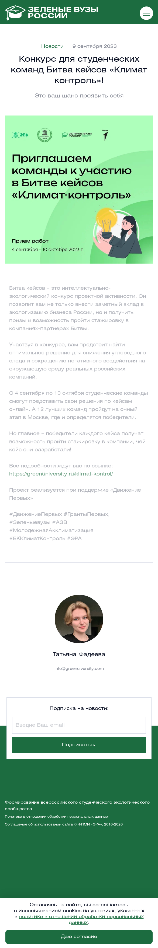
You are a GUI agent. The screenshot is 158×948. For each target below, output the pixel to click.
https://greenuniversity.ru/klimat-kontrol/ (61, 480)
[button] (146, 13)
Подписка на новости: (79, 708)
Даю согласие (79, 937)
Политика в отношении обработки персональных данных (56, 816)
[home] (51, 13)
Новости (52, 46)
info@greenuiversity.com (79, 669)
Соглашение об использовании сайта (39, 824)
